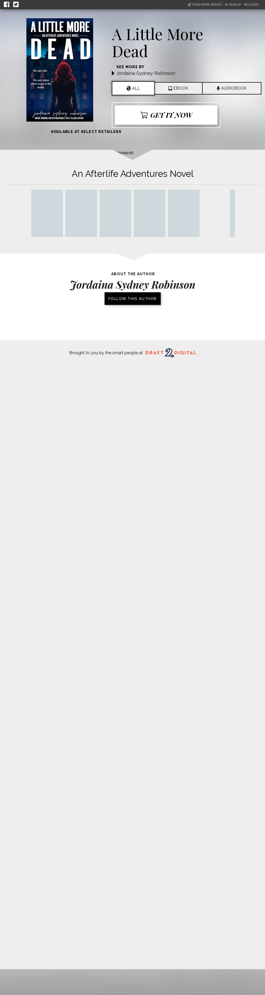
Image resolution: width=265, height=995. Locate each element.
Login (251, 4)
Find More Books (205, 4)
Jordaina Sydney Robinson (145, 73)
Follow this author (132, 298)
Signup (233, 4)
